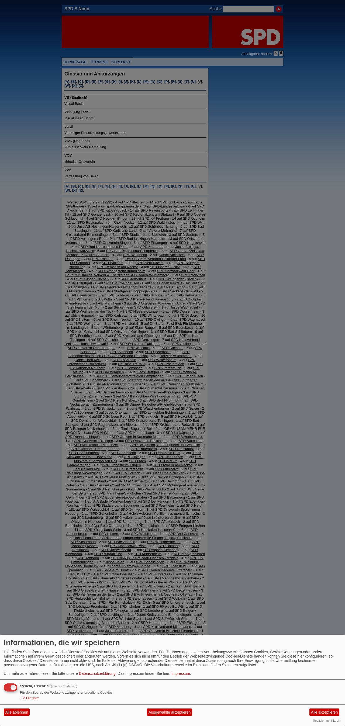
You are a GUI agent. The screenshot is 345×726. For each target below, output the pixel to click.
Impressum (180, 673)
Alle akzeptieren (324, 712)
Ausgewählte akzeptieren (170, 712)
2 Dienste (29, 698)
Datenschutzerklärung (97, 673)
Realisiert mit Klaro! (326, 720)
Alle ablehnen (16, 712)
